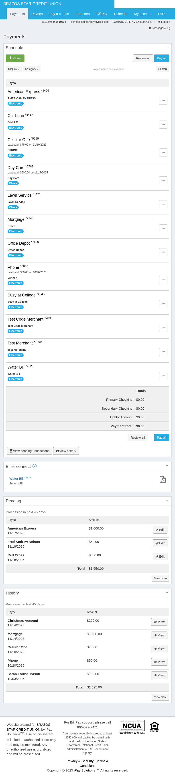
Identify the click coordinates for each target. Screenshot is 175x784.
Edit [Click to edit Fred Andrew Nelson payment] (160, 543)
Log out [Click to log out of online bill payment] (165, 21)
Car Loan (20, 115)
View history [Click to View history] (66, 451)
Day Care (20, 167)
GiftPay (101, 14)
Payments (17, 14)
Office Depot (23, 243)
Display (14, 69)
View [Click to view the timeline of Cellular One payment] (159, 648)
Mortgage (20, 219)
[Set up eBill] (87, 481)
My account (142, 14)
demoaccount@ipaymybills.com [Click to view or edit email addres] (90, 21)
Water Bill (21, 367)
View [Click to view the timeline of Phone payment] (159, 662)
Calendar (121, 14)
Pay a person (59, 14)
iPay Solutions (86, 770)
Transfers (83, 14)
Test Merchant (25, 343)
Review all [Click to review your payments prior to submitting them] (143, 58)
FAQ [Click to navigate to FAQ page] (161, 14)
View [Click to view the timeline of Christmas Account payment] (159, 622)
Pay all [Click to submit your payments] (161, 58)
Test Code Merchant (30, 319)
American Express (28, 92)
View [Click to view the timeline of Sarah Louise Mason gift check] (159, 675)
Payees (37, 14)
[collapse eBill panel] (167, 465)
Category (32, 69)
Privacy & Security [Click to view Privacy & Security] (80, 761)
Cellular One (23, 140)
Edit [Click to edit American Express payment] (160, 530)
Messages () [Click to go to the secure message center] (159, 28)
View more (160, 578)
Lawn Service (24, 195)
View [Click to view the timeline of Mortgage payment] (159, 635)
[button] (163, 101)
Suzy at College (26, 295)
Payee (15, 58)
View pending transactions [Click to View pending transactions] (29, 451)
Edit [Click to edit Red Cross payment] (160, 556)
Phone (18, 267)
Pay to (12, 83)
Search (162, 69)
